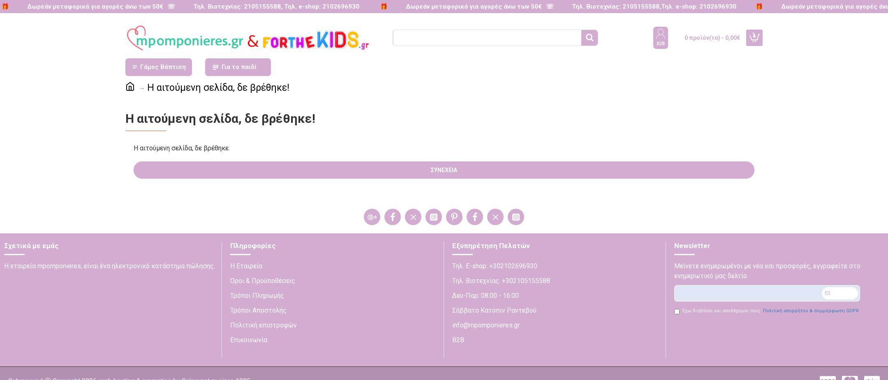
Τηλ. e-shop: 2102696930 (317, 6)
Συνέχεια (444, 170)
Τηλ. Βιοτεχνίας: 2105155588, (612, 6)
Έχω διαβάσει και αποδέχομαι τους (767, 311)
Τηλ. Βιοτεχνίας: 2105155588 (233, 6)
